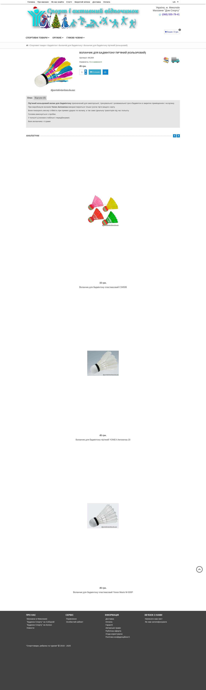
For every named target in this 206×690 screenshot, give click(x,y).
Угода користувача (113, 675)
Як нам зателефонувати (155, 663)
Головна (31, 2)
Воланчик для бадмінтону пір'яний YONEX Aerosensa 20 (103, 467)
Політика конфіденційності (117, 678)
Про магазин (43, 2)
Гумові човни (75, 37)
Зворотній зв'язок (84, 2)
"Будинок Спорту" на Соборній (40, 663)
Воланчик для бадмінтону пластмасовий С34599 (103, 301)
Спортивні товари (37, 37)
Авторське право (113, 669)
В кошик (95, 72)
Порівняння (71, 660)
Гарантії (109, 666)
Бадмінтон (52, 45)
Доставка (98, 2)
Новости (30, 669)
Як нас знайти (58, 2)
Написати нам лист (153, 660)
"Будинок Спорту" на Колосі (39, 666)
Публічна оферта (113, 672)
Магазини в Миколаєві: (37, 660)
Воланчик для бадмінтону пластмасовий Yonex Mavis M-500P (103, 633)
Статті (70, 2)
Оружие (57, 37)
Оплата (109, 2)
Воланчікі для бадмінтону (70, 45)
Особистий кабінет (74, 663)
